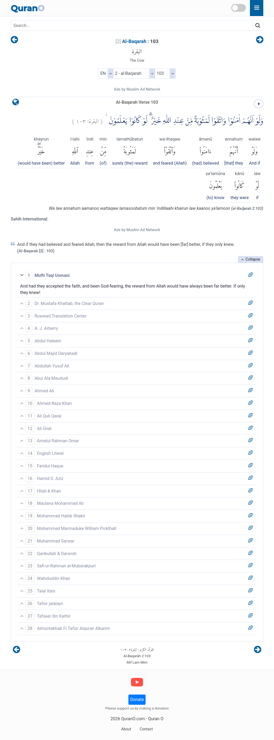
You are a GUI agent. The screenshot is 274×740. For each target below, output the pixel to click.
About (126, 729)
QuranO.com (133, 718)
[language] (16, 103)
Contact (146, 729)
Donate (137, 699)
